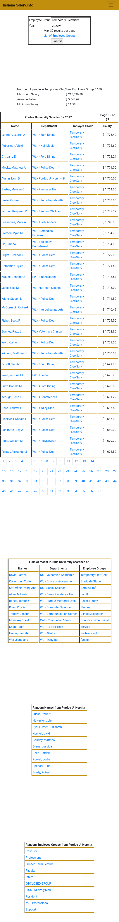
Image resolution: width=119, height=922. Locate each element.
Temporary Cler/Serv (93, 575)
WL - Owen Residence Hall (57, 594)
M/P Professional (37, 903)
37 (59, 481)
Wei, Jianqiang (18, 640)
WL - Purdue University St (48, 178)
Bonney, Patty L (11, 331)
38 (67, 481)
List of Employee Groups (59, 35)
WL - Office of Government (57, 581)
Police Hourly (89, 601)
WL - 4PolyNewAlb (44, 441)
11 (68, 461)
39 (75, 481)
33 (27, 481)
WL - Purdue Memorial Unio (58, 601)
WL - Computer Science (55, 607)
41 (91, 481)
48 (27, 491)
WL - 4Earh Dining (43, 135)
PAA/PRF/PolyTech (38, 890)
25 (83, 471)
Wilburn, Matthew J (14, 353)
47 (19, 491)
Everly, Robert (41, 772)
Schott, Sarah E (11, 364)
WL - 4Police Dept (43, 167)
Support (31, 909)
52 (59, 491)
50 (43, 491)
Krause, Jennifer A (13, 277)
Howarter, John (43, 720)
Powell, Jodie (41, 759)
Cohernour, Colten (20, 581)
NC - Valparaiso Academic (57, 575)
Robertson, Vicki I (12, 145)
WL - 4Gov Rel (49, 640)
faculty (84, 640)
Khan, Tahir (16, 627)
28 (107, 471)
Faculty (30, 870)
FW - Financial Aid (44, 277)
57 (99, 491)
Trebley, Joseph (19, 614)
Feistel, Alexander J (14, 451)
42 (99, 481)
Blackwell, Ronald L (14, 419)
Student (85, 607)
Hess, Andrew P (11, 408)
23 (67, 471)
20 (43, 471)
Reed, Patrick (41, 753)
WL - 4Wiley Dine (43, 408)
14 (92, 461)
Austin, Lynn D (10, 178)
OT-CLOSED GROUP (38, 883)
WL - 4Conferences (44, 397)
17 (19, 471)
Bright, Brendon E (12, 255)
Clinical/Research (92, 614)
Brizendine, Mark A (13, 222)
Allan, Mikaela (18, 594)
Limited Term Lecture (40, 864)
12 (76, 461)
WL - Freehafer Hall (44, 189)
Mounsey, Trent (19, 620)
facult (84, 594)
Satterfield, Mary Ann (22, 588)
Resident (31, 896)
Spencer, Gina (42, 766)
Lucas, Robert (42, 714)
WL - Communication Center (58, 614)
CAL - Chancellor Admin (55, 620)
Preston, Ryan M (12, 233)
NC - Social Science (52, 588)
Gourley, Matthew (44, 740)
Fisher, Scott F (10, 320)
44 (115, 481)
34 (35, 481)
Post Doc (32, 851)
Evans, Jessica (42, 746)
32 (19, 481)
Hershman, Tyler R (13, 266)
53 (67, 491)
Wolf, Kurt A (9, 342)
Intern (29, 877)
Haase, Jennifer (19, 633)
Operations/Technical (94, 620)
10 (60, 461)
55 (83, 491)
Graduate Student (91, 581)
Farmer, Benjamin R (14, 211)
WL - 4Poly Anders (44, 222)
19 (35, 471)
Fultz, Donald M (11, 386)
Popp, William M (12, 441)
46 (11, 491)
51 (51, 491)
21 (51, 471)
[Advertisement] (59, 63)
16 (11, 471)
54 (75, 491)
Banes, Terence (19, 601)
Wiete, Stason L (11, 298)
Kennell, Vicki (41, 733)
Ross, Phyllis (17, 607)
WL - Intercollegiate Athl (47, 200)
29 (115, 471)
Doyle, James (18, 575)
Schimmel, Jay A (12, 430)
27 (99, 471)
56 (91, 491)
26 (91, 471)
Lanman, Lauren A (13, 135)
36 (51, 481)
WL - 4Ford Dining (43, 156)
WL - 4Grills (47, 633)
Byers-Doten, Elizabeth (47, 727)
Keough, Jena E (11, 397)
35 (43, 481)
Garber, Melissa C (12, 189)
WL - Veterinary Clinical (47, 331)
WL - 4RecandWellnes (46, 211)
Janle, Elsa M (10, 288)
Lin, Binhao (8, 244)
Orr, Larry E (8, 156)
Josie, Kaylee (10, 200)
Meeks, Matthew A (13, 167)
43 (107, 481)
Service (85, 627)
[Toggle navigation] (111, 5)
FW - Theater (40, 375)
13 (84, 461)
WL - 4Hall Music (43, 145)
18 (27, 471)
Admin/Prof (88, 588)
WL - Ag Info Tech (51, 627)
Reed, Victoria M (12, 375)
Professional (88, 633)
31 (11, 481)
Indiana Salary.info (18, 5)
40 (83, 481)
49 (35, 491)
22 (59, 471)
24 (75, 471)
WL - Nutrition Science (46, 288)
